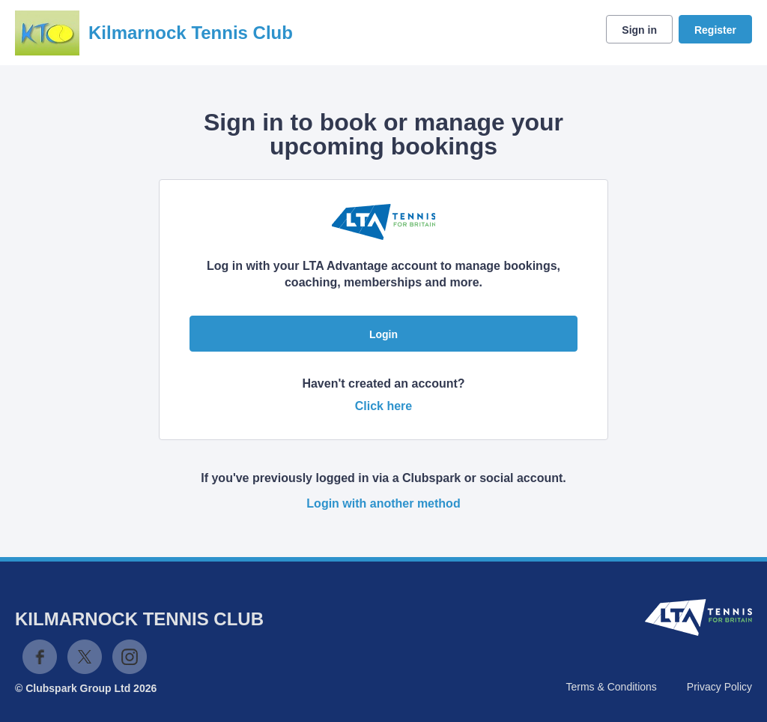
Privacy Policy (719, 687)
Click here (383, 406)
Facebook (39, 657)
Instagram (129, 657)
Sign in (639, 30)
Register (715, 30)
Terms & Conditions (611, 687)
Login (383, 334)
